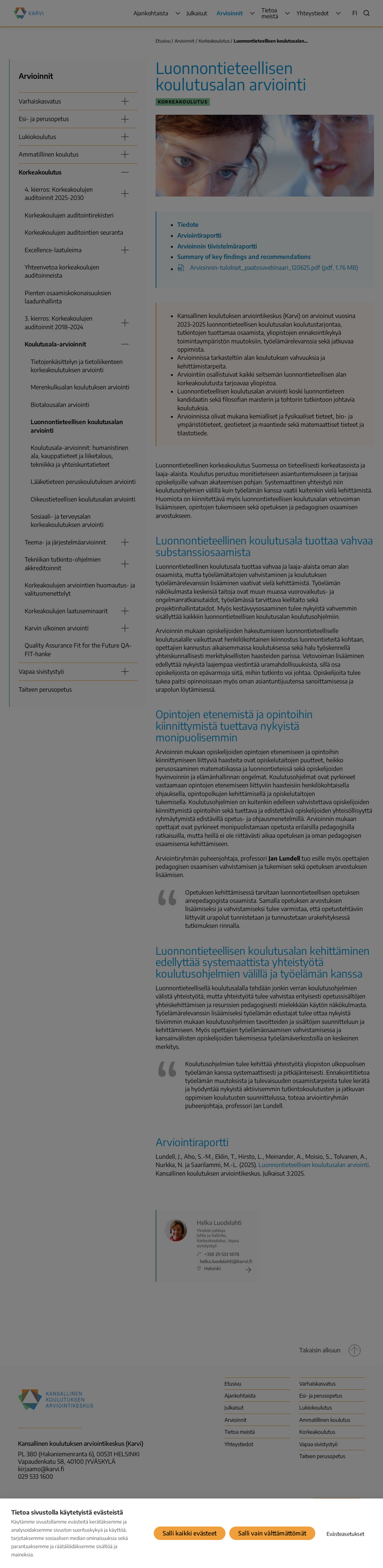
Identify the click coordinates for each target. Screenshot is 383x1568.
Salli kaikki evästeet (190, 1533)
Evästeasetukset (345, 1534)
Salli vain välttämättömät (272, 1533)
